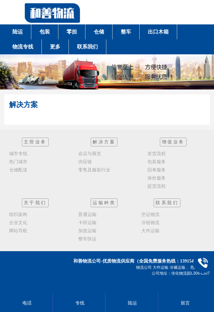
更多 (55, 46)
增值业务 (173, 141)
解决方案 (104, 141)
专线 (79, 302)
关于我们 (35, 202)
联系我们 (87, 46)
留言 (184, 302)
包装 (44, 31)
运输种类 (104, 202)
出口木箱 (158, 31)
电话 (26, 302)
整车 (126, 31)
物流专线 (22, 46)
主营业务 (35, 141)
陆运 (17, 31)
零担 (72, 31)
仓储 (99, 31)
